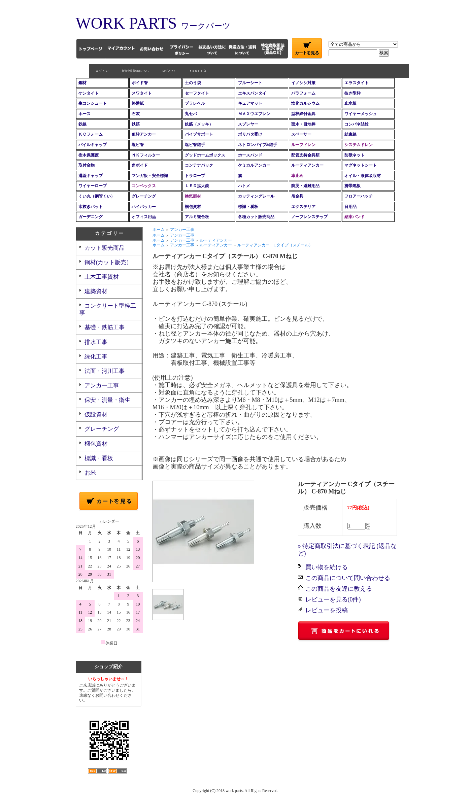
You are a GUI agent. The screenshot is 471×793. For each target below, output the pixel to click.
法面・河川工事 (105, 371)
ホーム (159, 229)
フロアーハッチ (358, 196)
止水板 (350, 103)
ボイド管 (140, 82)
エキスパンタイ (252, 93)
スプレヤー (248, 124)
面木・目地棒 (303, 124)
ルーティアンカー (307, 165)
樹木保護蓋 (88, 155)
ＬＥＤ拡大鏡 (197, 185)
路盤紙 (138, 103)
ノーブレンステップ (309, 216)
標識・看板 (248, 206)
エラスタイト (356, 82)
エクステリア (303, 206)
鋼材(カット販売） (108, 262)
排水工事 (96, 342)
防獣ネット (354, 155)
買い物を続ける (326, 567)
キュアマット (250, 103)
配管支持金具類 (305, 155)
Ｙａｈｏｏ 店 (184, 70)
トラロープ (195, 175)
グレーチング (144, 196)
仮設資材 (96, 414)
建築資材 (96, 291)
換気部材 (193, 196)
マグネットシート (360, 165)
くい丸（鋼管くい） (96, 196)
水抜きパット (90, 206)
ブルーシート (250, 82)
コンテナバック (199, 165)
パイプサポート (199, 134)
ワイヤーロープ (92, 185)
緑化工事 (96, 356)
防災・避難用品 (305, 185)
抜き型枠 (352, 93)
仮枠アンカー (144, 134)
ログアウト (156, 70)
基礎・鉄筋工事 (105, 327)
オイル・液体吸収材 (362, 175)
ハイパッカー (144, 206)
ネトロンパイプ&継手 (257, 144)
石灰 (136, 113)
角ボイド (140, 165)
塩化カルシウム (305, 103)
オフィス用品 (144, 216)
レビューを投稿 (326, 610)
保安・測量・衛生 (107, 400)
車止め (297, 175)
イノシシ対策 (303, 82)
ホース (84, 113)
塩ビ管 (138, 144)
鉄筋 (136, 124)
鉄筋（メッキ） (199, 124)
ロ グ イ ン (88, 70)
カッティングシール (256, 196)
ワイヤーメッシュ (360, 113)
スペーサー (301, 134)
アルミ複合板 (197, 216)
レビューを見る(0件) (333, 599)
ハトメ (244, 185)
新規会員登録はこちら (122, 70)
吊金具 (297, 196)
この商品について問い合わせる (347, 578)
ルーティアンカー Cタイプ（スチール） (275, 245)
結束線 (350, 134)
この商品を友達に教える (338, 588)
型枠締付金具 (303, 113)
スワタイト (142, 93)
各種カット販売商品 (256, 216)
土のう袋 (193, 82)
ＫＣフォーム (90, 134)
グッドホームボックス (205, 155)
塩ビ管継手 (195, 144)
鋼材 (82, 82)
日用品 (350, 206)
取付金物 (86, 165)
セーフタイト (197, 93)
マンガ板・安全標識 (150, 175)
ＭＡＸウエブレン (254, 113)
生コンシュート (92, 103)
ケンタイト (88, 93)
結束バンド (354, 216)
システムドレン (358, 144)
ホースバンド (250, 155)
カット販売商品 (105, 248)
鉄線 (82, 124)
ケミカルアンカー (254, 165)
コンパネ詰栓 (356, 124)
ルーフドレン (303, 144)
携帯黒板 (352, 185)
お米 (90, 473)
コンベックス (144, 185)
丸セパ (191, 113)
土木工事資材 (102, 277)
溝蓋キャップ (90, 175)
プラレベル (195, 103)
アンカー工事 (102, 385)
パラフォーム (303, 93)
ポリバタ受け (250, 134)
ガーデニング (90, 216)
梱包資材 (193, 206)
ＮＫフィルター (146, 155)
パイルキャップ (92, 144)
